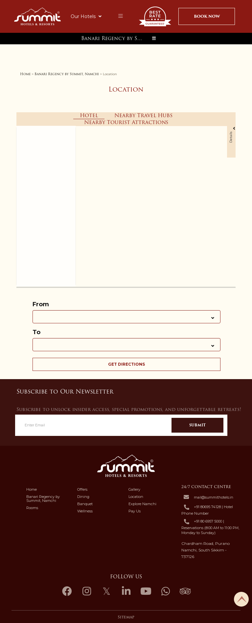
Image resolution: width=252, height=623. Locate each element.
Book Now (207, 16)
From (41, 304)
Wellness (85, 511)
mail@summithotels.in (213, 497)
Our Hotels (86, 16)
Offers (82, 489)
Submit (197, 425)
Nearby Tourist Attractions (126, 122)
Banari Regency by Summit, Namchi (114, 38)
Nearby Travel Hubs (143, 115)
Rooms (32, 507)
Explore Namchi (142, 504)
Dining (83, 496)
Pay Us (134, 511)
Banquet (85, 504)
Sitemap (126, 617)
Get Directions (126, 364)
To (36, 332)
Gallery (134, 489)
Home (25, 74)
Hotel (89, 115)
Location (135, 496)
